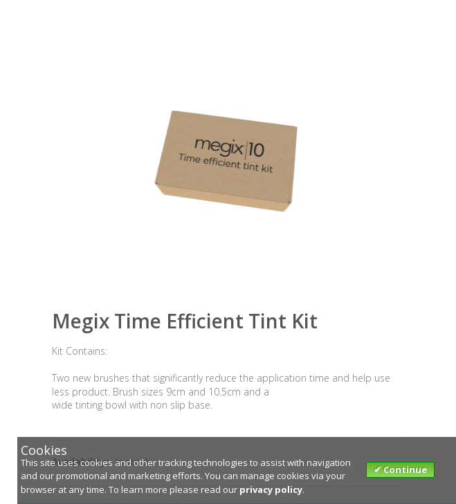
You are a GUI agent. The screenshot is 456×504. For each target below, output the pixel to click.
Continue (404, 469)
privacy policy (270, 489)
